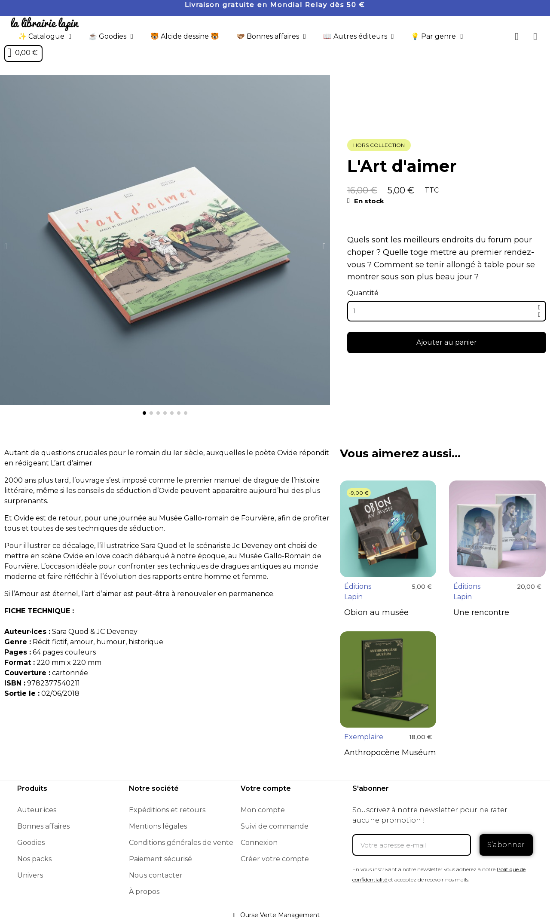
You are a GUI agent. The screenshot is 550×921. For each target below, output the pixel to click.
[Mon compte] (535, 37)
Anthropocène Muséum (390, 752)
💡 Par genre (437, 36)
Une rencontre (481, 612)
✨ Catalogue (44, 36)
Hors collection (379, 145)
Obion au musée (376, 612)
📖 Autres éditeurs (358, 36)
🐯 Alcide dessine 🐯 (184, 36)
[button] (517, 36)
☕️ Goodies (111, 36)
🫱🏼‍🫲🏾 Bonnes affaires (271, 36)
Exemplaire (363, 737)
